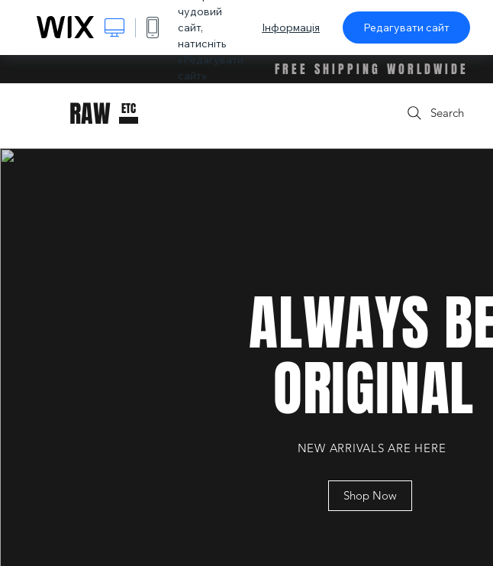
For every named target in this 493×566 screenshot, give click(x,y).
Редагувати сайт (406, 27)
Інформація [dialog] (291, 27)
